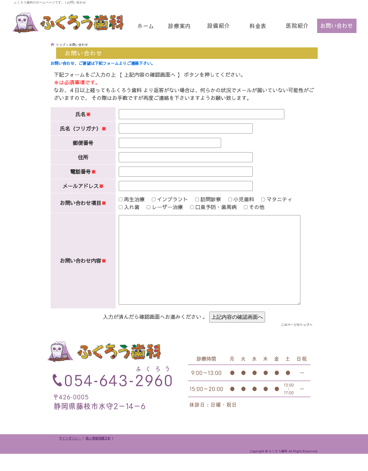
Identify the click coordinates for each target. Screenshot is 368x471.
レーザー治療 (161, 207)
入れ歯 (125, 207)
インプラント (166, 199)
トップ (61, 45)
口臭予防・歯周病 (209, 207)
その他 (250, 207)
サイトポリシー (70, 455)
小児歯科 (237, 199)
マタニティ (273, 199)
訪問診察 (204, 199)
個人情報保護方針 (98, 455)
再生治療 (128, 199)
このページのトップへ (297, 342)
